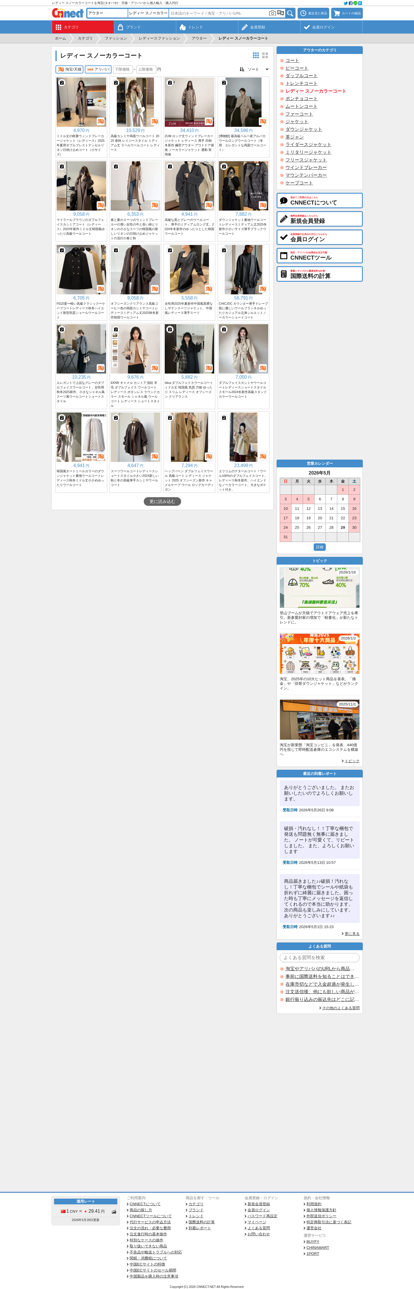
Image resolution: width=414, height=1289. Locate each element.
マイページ (257, 1222)
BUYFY (312, 1241)
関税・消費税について (148, 1258)
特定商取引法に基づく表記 (328, 1222)
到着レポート (200, 1228)
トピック (352, 761)
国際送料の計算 (202, 1222)
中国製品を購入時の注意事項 (154, 1276)
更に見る (352, 934)
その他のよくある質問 (341, 1008)
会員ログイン (259, 1210)
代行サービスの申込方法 (150, 1222)
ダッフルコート (301, 75)
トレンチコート (301, 83)
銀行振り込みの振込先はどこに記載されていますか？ (322, 999)
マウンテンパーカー (306, 175)
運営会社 (313, 1228)
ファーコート (299, 114)
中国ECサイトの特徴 (147, 1264)
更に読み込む (162, 501)
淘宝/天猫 (69, 69)
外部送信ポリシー (321, 1216)
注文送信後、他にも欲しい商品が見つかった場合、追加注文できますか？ (322, 991)
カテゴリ (196, 1204)
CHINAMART (317, 1247)
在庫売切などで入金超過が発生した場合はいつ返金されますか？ (322, 984)
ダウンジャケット (303, 129)
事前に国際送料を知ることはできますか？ (322, 976)
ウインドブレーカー (306, 167)
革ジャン (294, 137)
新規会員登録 (259, 1204)
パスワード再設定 (262, 1216)
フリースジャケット (306, 160)
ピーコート (296, 68)
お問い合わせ (259, 1234)
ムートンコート (301, 106)
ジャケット (296, 121)
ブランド (196, 1210)
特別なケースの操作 (146, 1240)
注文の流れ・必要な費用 (150, 1228)
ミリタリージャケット (308, 152)
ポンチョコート (301, 98)
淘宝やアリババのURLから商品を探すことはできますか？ (322, 968)
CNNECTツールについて (151, 1216)
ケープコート (299, 182)
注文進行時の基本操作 (148, 1234)
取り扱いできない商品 (148, 1246)
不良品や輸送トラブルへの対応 (156, 1252)
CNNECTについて (145, 1204)
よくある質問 (259, 1228)
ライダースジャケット (308, 144)
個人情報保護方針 (321, 1210)
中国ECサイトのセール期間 (153, 1270)
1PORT (312, 1253)
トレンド (196, 1216)
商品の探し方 (141, 1210)
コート (292, 60)
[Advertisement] (162, 553)
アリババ (98, 69)
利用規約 (313, 1204)
